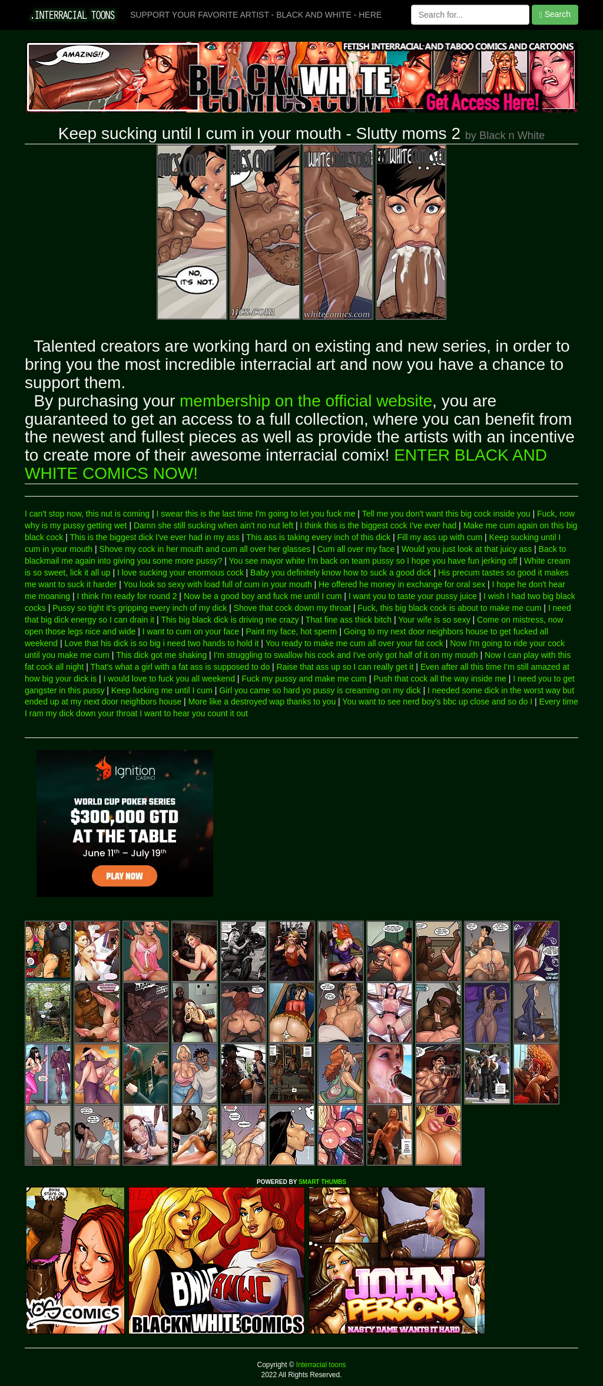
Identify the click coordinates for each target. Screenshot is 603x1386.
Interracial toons (320, 1365)
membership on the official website (306, 401)
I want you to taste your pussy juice (413, 596)
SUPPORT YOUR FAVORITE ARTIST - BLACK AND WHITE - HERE (256, 14)
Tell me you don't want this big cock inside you (446, 513)
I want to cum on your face (191, 631)
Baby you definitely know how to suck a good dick (340, 572)
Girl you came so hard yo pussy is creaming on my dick (319, 690)
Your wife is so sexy (434, 619)
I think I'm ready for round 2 (127, 596)
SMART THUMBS (322, 1182)
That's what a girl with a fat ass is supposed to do (180, 667)
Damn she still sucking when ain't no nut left (213, 525)
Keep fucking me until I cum (162, 690)
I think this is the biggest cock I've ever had (378, 525)
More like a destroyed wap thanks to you (262, 701)
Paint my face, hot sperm (291, 631)
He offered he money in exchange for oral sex (402, 584)
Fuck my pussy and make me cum (303, 678)
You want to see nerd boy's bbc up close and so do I (437, 701)
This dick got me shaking (161, 655)
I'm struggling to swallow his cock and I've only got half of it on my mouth (346, 655)
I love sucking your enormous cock (180, 572)
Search (555, 14)
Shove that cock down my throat (292, 608)
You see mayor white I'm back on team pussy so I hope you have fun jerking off (373, 560)
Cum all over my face (356, 549)
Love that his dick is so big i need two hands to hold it (161, 643)
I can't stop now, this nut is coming (87, 513)
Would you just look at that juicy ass (467, 549)
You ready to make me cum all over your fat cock (354, 643)
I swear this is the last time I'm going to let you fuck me (255, 513)
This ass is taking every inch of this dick (318, 537)
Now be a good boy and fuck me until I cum (263, 596)
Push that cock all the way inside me (439, 678)
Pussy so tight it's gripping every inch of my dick (139, 608)
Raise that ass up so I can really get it (345, 667)
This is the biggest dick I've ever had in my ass (155, 537)
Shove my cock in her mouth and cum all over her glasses (205, 549)
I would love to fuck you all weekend (169, 678)
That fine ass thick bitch (349, 619)
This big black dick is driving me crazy (230, 619)
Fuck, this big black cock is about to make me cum (449, 608)
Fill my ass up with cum (439, 537)
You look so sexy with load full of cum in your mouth (218, 584)
